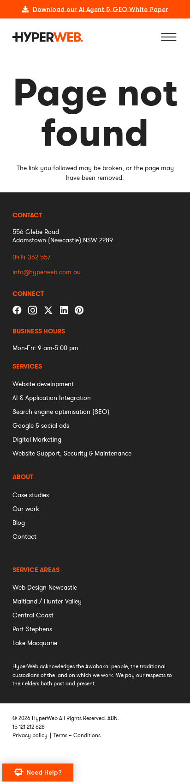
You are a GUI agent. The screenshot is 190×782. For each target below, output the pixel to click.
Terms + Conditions (77, 735)
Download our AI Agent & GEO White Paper (100, 9)
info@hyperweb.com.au (46, 272)
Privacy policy (30, 735)
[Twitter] (48, 310)
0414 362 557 (31, 257)
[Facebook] (17, 310)
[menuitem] (27, 367)
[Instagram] (32, 311)
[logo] (47, 37)
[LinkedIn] (64, 310)
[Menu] (169, 37)
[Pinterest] (79, 310)
